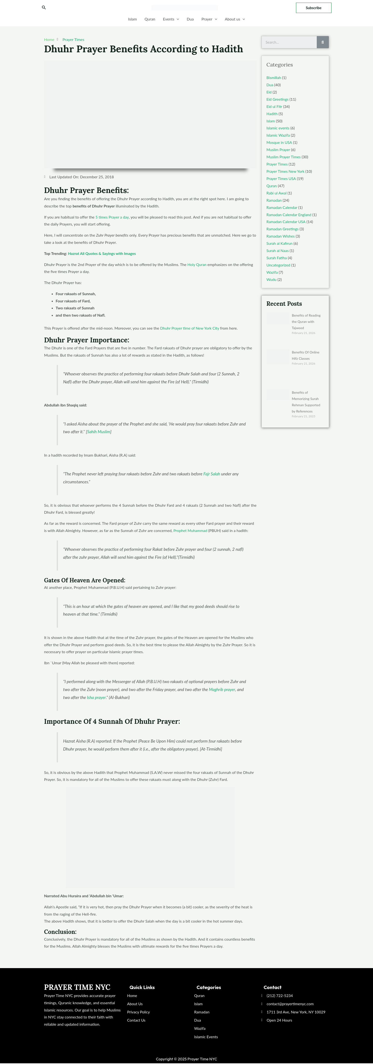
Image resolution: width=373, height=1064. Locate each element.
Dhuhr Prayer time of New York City (190, 328)
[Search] (323, 42)
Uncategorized (279, 263)
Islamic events (278, 127)
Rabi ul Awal (277, 192)
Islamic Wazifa (279, 135)
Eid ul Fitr (275, 106)
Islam (132, 19)
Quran (150, 19)
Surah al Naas (278, 249)
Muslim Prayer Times (284, 156)
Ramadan (274, 199)
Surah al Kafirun (280, 242)
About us (235, 19)
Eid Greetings (278, 99)
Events (171, 19)
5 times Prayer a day (112, 217)
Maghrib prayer (222, 689)
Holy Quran (197, 264)
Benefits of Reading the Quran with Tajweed (306, 320)
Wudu (272, 278)
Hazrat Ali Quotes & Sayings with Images (103, 253)
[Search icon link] (44, 8)
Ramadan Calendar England (290, 213)
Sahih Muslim (99, 431)
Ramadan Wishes (281, 235)
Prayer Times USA (282, 177)
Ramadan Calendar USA (287, 220)
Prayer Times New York (286, 170)
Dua (190, 19)
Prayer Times (73, 39)
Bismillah (274, 77)
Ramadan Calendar (282, 206)
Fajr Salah (211, 473)
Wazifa (272, 270)
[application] (176, 19)
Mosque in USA (280, 142)
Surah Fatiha (277, 256)
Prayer (209, 19)
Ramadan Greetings (283, 228)
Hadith (272, 113)
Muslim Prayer (279, 149)
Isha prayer (96, 697)
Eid (269, 91)
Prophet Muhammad (190, 530)
